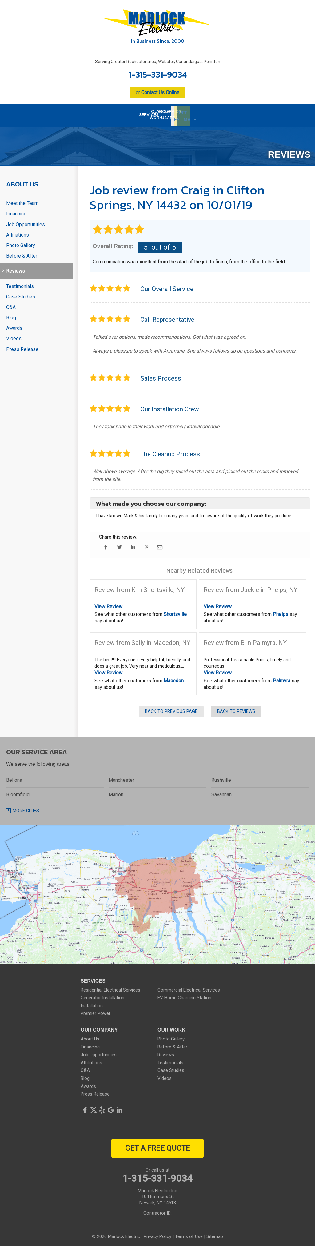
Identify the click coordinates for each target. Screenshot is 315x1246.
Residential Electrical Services (110, 987)
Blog (11, 315)
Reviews (15, 268)
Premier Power (95, 1011)
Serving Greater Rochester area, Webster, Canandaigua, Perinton (157, 61)
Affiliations (17, 232)
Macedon (174, 678)
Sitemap (214, 1233)
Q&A (11, 304)
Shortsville (175, 612)
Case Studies (20, 294)
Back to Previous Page (171, 709)
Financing (16, 211)
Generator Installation (102, 995)
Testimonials (20, 283)
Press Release (22, 346)
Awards (14, 325)
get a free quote (157, 1145)
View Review (108, 604)
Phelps (280, 612)
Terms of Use (189, 1233)
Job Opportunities (25, 222)
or (157, 92)
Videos (14, 336)
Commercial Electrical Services (189, 987)
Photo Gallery (20, 243)
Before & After (21, 253)
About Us (22, 181)
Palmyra (281, 678)
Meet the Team (22, 200)
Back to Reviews (236, 709)
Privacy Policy (157, 1233)
